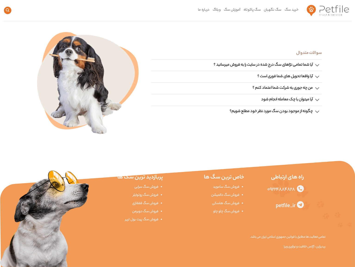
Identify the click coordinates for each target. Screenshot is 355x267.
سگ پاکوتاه (252, 10)
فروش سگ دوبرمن (145, 212)
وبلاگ (217, 10)
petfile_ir (286, 206)
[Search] (7, 10)
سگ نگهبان (272, 10)
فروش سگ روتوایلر (145, 195)
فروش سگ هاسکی (225, 203)
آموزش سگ (232, 10)
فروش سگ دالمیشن (225, 195)
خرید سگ (291, 10)
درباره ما (203, 10)
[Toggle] (317, 66)
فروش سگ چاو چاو (226, 212)
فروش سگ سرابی (146, 187)
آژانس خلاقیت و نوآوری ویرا (299, 246)
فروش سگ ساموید (226, 187)
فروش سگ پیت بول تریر (141, 220)
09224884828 (282, 189)
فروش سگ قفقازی (145, 203)
